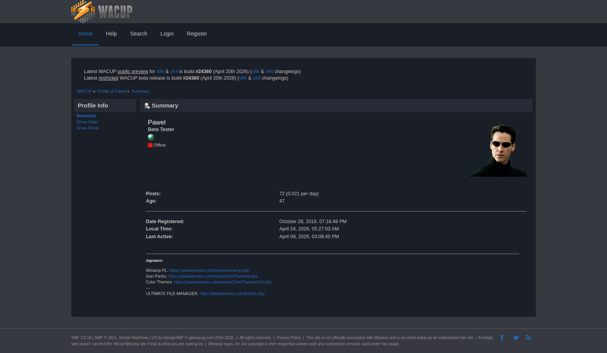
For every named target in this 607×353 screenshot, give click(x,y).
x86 (160, 71)
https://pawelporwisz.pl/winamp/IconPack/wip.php (213, 276)
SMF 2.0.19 (81, 338)
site (317, 338)
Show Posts (88, 128)
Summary (86, 115)
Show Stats (87, 121)
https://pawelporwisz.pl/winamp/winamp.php (209, 270)
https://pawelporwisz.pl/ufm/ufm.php (232, 293)
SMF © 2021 (106, 338)
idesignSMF (173, 338)
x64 (174, 71)
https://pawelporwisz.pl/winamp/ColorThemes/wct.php (222, 282)
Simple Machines (133, 338)
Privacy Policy (289, 338)
